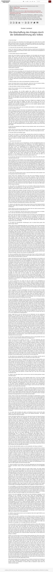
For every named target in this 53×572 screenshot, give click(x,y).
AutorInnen (22, 570)
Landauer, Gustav (16, 7)
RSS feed (11, 570)
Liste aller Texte (17, 570)
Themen (26, 570)
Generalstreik (22, 8)
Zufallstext (7, 570)
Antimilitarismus (16, 8)
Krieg (26, 8)
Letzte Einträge (32, 570)
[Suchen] (42, 1)
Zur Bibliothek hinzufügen (43, 570)
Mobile (36, 570)
